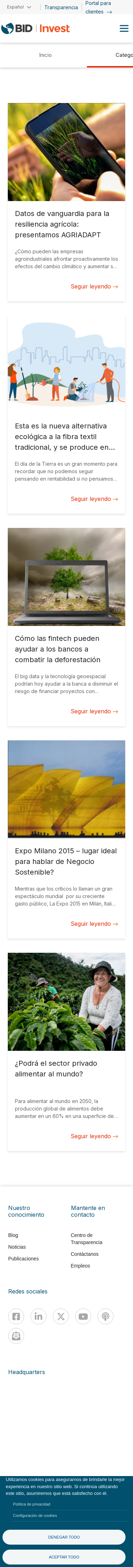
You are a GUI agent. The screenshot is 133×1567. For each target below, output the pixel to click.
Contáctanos (85, 1254)
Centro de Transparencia (86, 1238)
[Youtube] (83, 1316)
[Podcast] (105, 1316)
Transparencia (61, 7)
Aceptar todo (64, 1557)
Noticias (17, 1247)
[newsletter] (16, 1336)
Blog (13, 1235)
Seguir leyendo (94, 286)
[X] (61, 1316)
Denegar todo (64, 1537)
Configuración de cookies (35, 1515)
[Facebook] (16, 1316)
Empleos (80, 1266)
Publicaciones (23, 1258)
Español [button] (15, 7)
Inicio (45, 55)
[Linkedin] (38, 1316)
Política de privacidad (31, 1504)
